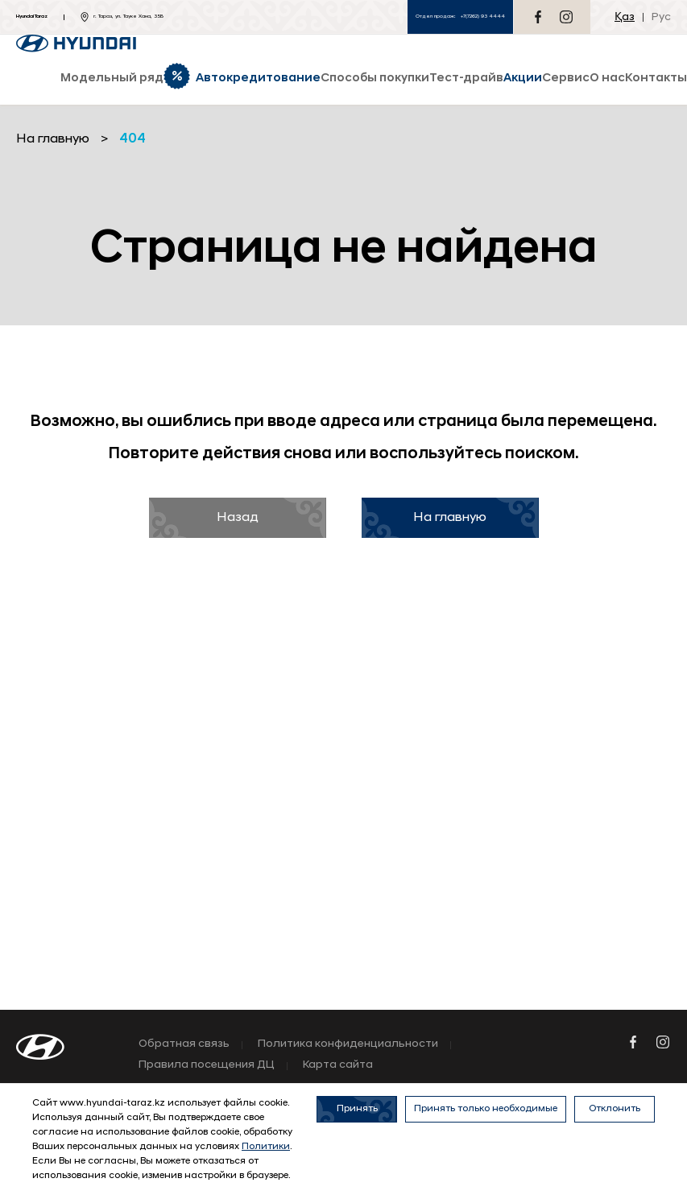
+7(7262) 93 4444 (483, 16)
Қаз (625, 17)
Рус (661, 17)
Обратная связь (184, 1044)
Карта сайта (338, 1065)
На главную (449, 517)
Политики (266, 1147)
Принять (357, 1109)
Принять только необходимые (485, 1109)
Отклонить (614, 1109)
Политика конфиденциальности (348, 1044)
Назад (238, 517)
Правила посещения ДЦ (207, 1065)
